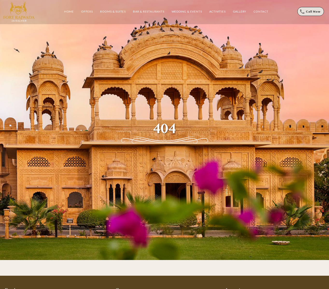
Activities (217, 11)
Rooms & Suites (113, 11)
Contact (260, 11)
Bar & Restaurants (148, 11)
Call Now (313, 11)
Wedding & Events (187, 11)
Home (69, 11)
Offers (87, 11)
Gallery (239, 11)
